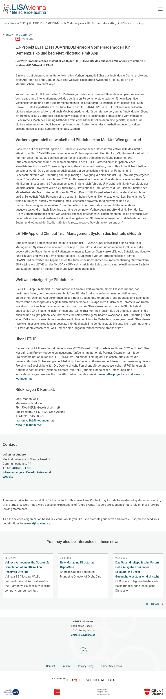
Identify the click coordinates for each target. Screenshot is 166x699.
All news (154, 604)
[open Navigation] (160, 9)
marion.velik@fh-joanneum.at (35, 420)
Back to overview (18, 35)
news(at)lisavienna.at (37, 523)
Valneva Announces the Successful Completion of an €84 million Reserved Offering (27, 567)
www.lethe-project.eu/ (113, 374)
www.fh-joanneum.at (29, 425)
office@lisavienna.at (83, 634)
